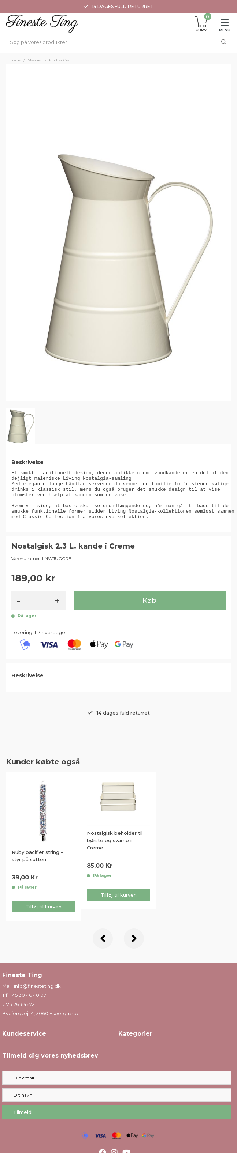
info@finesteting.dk (37, 996)
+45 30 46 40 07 (28, 1005)
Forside (14, 60)
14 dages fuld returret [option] (118, 6)
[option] (43, 856)
